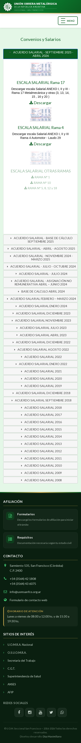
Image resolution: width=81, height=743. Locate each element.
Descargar (40, 102)
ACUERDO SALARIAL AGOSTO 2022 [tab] (41, 349)
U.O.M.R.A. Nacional (20, 644)
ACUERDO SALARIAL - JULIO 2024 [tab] (40, 274)
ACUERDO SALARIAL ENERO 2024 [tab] (40, 306)
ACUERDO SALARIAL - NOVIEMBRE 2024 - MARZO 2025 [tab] (41, 257)
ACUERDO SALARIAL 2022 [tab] (41, 357)
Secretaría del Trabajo (21, 660)
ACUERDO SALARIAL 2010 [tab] (41, 465)
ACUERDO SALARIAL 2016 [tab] (41, 422)
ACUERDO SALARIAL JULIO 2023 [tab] (41, 328)
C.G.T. (11, 668)
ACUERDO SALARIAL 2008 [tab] (41, 480)
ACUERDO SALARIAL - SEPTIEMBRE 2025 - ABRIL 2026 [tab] (40, 53)
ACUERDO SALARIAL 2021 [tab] (41, 371)
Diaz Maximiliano (52, 736)
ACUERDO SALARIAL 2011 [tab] (41, 458)
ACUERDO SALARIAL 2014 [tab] (41, 436)
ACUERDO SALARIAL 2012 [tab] (41, 451)
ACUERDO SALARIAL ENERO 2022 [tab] (40, 364)
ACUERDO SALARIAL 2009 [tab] (41, 473)
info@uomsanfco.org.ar (25, 592)
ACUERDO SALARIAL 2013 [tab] (41, 444)
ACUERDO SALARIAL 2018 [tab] (41, 407)
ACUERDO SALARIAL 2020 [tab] (41, 378)
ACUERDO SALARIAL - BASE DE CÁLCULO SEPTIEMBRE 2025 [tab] (41, 239)
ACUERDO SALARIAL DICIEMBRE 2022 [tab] (40, 342)
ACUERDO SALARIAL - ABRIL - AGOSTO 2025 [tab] (40, 248)
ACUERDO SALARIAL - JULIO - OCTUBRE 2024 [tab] (41, 266)
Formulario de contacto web (28, 600)
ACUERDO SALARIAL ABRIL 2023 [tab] (41, 335)
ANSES (12, 684)
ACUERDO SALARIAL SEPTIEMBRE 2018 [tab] (40, 400)
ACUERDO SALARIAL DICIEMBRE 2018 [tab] (40, 393)
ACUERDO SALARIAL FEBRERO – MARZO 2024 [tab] (41, 298)
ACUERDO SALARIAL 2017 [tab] (41, 414)
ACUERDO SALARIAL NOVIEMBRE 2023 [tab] (40, 320)
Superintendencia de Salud (24, 676)
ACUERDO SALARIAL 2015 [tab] (41, 429)
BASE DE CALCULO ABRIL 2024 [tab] (41, 291)
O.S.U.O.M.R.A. (17, 652)
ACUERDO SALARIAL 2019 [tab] (41, 386)
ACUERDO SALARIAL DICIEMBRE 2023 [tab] (40, 313)
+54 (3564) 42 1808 (23, 578)
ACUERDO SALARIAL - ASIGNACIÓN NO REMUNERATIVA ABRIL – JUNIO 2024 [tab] (41, 282)
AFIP (11, 692)
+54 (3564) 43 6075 (23, 583)
